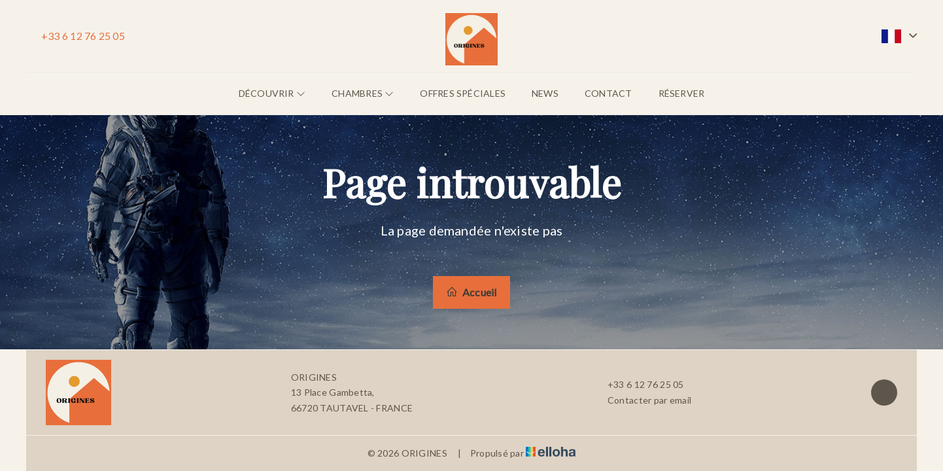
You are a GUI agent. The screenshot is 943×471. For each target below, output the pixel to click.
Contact (608, 93)
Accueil (471, 292)
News (545, 93)
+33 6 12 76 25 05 (638, 385)
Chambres (363, 93)
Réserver (682, 93)
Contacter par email (641, 400)
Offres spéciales (463, 93)
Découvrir (272, 93)
